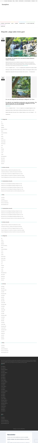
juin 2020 (2, 313)
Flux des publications (4, 200)
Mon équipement (3, 156)
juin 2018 (2, 394)
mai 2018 (2, 320)
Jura (1, 147)
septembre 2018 (3, 315)
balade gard (7, 69)
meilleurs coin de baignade (27, 69)
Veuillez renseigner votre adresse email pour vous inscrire (18, 439)
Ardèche (2, 125)
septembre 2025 (4, 369)
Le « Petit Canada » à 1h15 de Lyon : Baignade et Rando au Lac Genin (12, 173)
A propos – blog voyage (8, 0)
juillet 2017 (3, 333)
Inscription (3, 197)
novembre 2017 (3, 326)
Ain (1, 238)
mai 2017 (2, 409)
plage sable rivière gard (14, 71)
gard (28, 110)
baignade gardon (23, 67)
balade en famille (34, 67)
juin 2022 (2, 308)
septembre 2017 (3, 329)
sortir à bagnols (31, 112)
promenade (20, 71)
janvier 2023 (3, 302)
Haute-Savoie (3, 256)
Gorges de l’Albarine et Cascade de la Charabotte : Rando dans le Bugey (12, 175)
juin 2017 (2, 335)
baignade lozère (28, 67)
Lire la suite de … (25, 65)
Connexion (3, 199)
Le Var (2, 152)
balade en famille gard (19, 110)
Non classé (3, 158)
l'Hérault (2, 265)
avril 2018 (2, 322)
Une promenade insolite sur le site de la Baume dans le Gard (14, 190)
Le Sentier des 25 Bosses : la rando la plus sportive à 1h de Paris (11, 171)
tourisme (26, 71)
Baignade (10, 67)
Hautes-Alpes (3, 141)
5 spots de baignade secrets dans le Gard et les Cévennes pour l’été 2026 (13, 177)
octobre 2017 (3, 401)
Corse (2, 134)
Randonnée (3, 276)
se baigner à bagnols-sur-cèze (23, 112)
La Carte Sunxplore (27, 0)
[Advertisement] (19, 14)
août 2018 (3, 317)
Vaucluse (2, 163)
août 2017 (3, 331)
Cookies (16, 0)
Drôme (2, 136)
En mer (2, 138)
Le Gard (2, 150)
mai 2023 (2, 297)
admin (2, 183)
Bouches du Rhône (4, 129)
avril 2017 (2, 338)
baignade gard (8, 110)
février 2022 (3, 309)
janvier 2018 (3, 324)
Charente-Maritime (4, 132)
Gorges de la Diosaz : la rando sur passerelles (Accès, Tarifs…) (11, 224)
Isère (2, 145)
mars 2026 (2, 288)
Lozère (14, 67)
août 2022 (3, 306)
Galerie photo (21, 0)
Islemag (14, 428)
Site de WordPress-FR (4, 204)
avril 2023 (2, 377)
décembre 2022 (3, 304)
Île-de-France (3, 143)
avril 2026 (2, 286)
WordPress (23, 428)
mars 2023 (2, 300)
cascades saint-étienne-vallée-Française (16, 69)
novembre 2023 (3, 293)
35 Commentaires (32, 71)
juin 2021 (2, 311)
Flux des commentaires (5, 202)
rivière (24, 71)
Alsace (2, 123)
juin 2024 (2, 291)
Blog (13, 0)
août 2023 (3, 295)
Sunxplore (33, 0)
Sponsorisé (3, 161)
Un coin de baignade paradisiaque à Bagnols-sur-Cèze (20, 99)
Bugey (2, 247)
